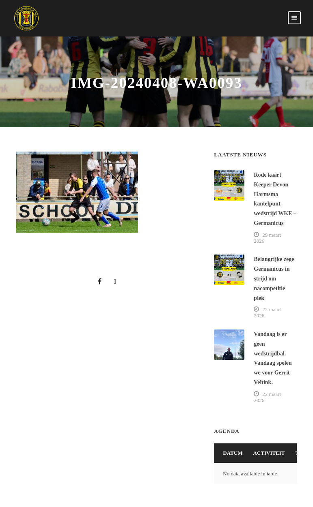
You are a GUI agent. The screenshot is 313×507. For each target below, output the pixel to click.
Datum (232, 453)
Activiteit (269, 453)
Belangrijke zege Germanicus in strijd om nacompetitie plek (274, 278)
